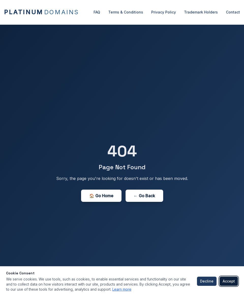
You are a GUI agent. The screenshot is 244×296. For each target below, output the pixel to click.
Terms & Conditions (125, 12)
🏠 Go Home (101, 195)
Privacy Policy (163, 12)
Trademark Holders (201, 12)
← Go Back (144, 195)
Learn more (121, 289)
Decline (207, 281)
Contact (233, 12)
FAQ (97, 12)
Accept (229, 281)
